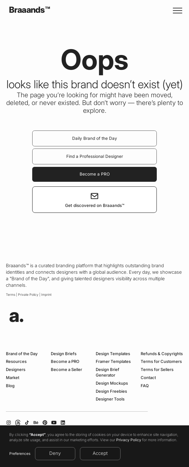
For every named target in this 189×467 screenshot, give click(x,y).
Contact (148, 377)
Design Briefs (64, 353)
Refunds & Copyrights (162, 353)
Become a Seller (66, 369)
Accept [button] (100, 453)
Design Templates (113, 353)
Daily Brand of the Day (94, 138)
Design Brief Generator (107, 372)
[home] (28, 10)
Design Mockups (112, 383)
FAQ (145, 385)
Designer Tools (110, 398)
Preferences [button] (19, 453)
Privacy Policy (128, 439)
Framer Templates (113, 361)
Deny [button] (55, 453)
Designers (15, 369)
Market (12, 377)
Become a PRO (95, 174)
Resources (16, 361)
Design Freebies (111, 391)
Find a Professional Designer (94, 156)
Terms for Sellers (157, 369)
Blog (10, 385)
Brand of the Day (22, 353)
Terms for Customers (161, 361)
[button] (176, 10)
